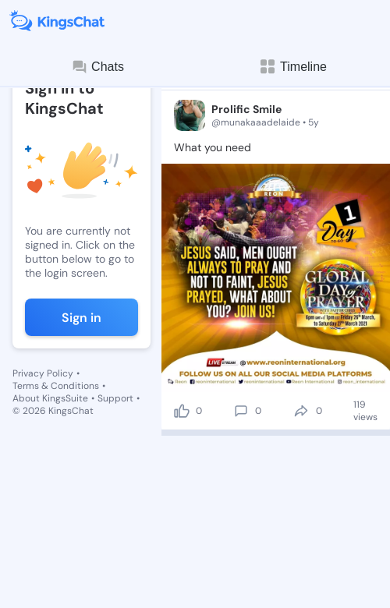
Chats (97, 67)
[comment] (241, 411)
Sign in (81, 317)
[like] (182, 411)
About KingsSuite (50, 398)
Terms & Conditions (55, 386)
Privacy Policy (42, 373)
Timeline (292, 66)
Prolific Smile (246, 109)
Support (115, 398)
